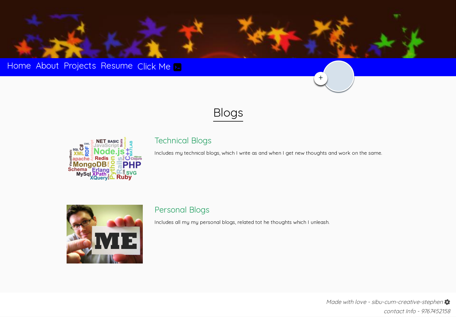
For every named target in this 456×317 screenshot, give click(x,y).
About (47, 65)
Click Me (160, 66)
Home (19, 65)
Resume (117, 65)
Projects (80, 65)
